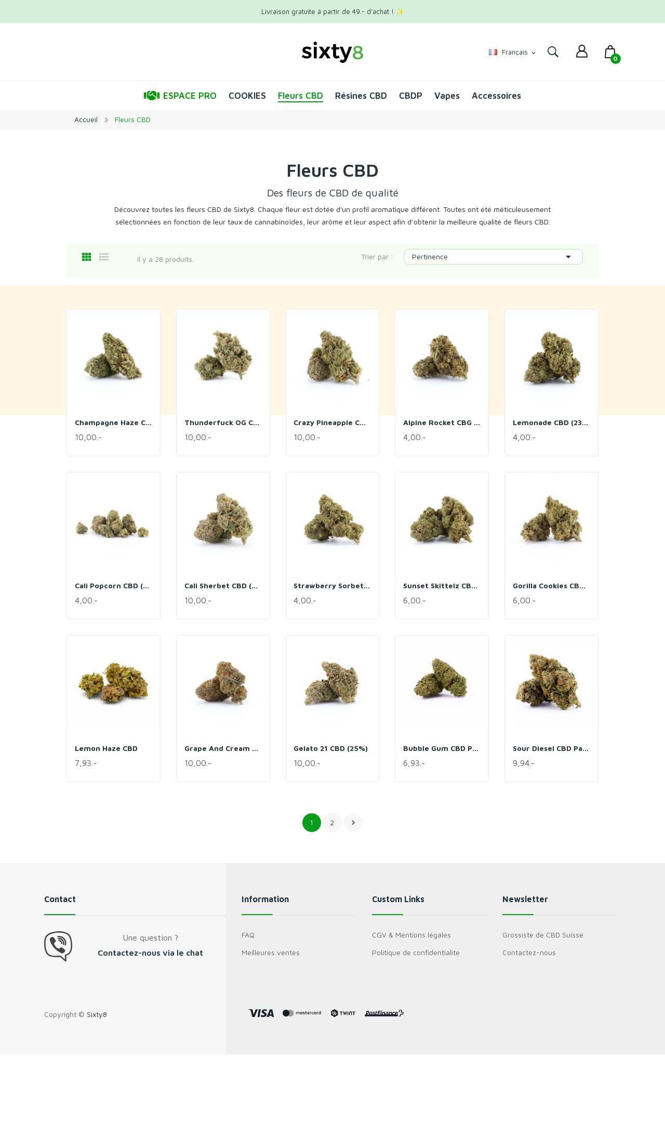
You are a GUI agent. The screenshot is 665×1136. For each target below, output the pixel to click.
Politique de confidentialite (416, 952)
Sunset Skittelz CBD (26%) (442, 585)
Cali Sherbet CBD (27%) (223, 585)
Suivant (353, 822)
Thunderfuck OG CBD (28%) (223, 422)
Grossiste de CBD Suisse (542, 934)
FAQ (248, 934)
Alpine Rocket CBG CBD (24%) (442, 422)
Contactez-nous (529, 952)
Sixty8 (97, 1014)
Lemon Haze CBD (106, 748)
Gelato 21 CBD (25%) (331, 748)
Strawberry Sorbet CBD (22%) (332, 585)
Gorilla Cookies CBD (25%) (551, 585)
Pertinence (493, 256)
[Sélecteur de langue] (513, 52)
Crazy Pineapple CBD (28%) (332, 422)
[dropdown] (582, 52)
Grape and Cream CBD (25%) (223, 748)
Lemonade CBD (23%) (551, 422)
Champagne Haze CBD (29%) (113, 422)
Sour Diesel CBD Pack (551, 748)
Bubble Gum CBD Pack (442, 748)
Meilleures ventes (271, 952)
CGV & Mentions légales (411, 934)
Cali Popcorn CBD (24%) (113, 585)
